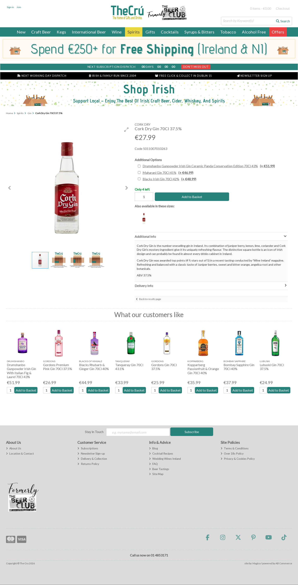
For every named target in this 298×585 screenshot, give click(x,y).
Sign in (10, 7)
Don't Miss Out (196, 66)
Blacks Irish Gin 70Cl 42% (169, 179)
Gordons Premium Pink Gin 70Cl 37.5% (57, 367)
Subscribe (192, 432)
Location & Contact (20, 453)
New (21, 31)
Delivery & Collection (92, 459)
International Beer (89, 31)
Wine (117, 31)
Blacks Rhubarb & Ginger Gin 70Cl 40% (94, 367)
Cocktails (170, 31)
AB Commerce (283, 563)
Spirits (133, 31)
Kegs (61, 31)
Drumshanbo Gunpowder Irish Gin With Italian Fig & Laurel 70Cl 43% (21, 371)
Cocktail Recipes (161, 453)
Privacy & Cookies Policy (238, 459)
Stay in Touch (94, 432)
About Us (13, 448)
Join (19, 7)
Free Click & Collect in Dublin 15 (183, 75)
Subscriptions (87, 448)
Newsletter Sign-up (91, 453)
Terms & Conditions (235, 448)
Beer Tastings (159, 469)
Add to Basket (190, 197)
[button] (126, 129)
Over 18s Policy (232, 453)
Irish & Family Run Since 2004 (112, 75)
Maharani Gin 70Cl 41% (168, 172)
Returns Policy (88, 464)
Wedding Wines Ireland (165, 459)
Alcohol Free (254, 31)
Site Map (156, 474)
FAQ (153, 464)
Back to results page (150, 299)
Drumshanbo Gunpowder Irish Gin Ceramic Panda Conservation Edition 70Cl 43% (209, 166)
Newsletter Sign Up (254, 75)
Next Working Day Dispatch (41, 75)
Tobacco (228, 31)
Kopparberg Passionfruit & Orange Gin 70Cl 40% (203, 369)
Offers (278, 31)
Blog (153, 448)
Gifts (150, 31)
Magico (256, 563)
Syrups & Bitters (199, 31)
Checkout (283, 8)
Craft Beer (41, 31)
